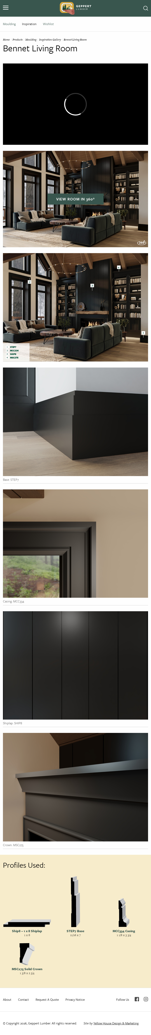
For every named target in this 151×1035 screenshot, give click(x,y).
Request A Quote (47, 999)
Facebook (137, 999)
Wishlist (48, 24)
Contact (23, 999)
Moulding (9, 24)
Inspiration (29, 24)
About (7, 999)
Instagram (146, 999)
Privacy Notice (75, 999)
